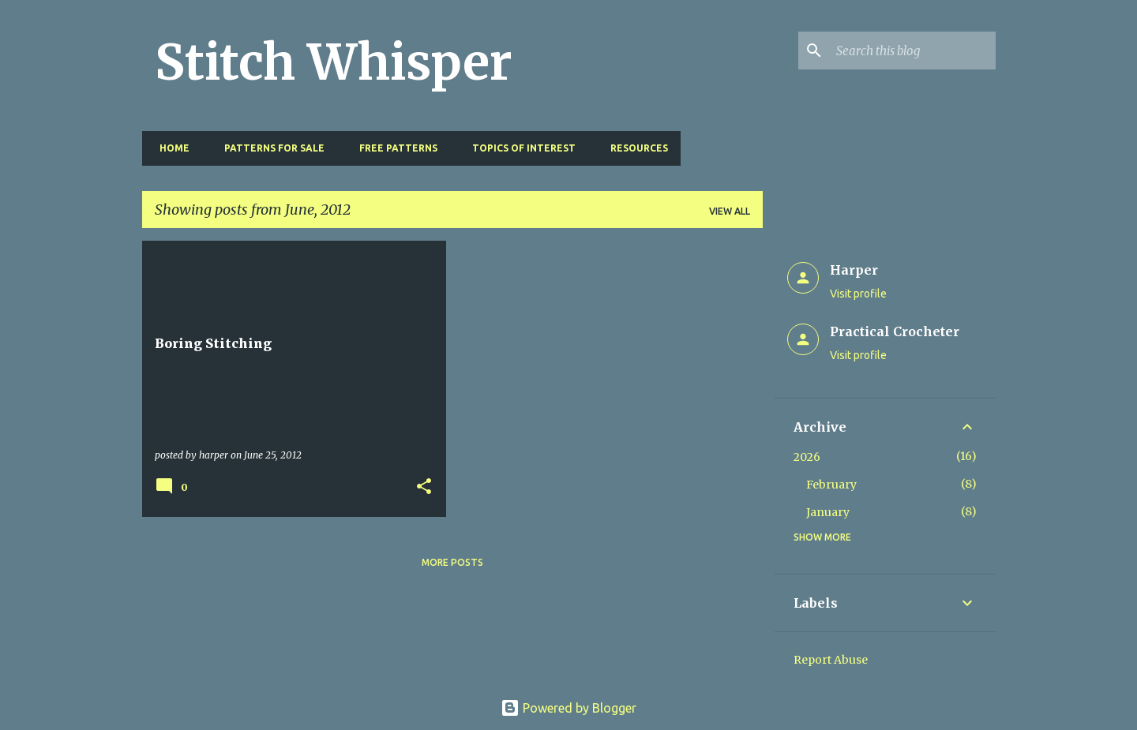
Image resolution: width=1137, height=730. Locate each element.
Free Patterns (394, 148)
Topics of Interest (519, 148)
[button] (424, 487)
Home (170, 148)
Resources (634, 148)
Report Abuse (831, 660)
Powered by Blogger (568, 708)
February (831, 484)
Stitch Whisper (333, 62)
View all (729, 211)
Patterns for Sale (270, 148)
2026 (807, 457)
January (828, 512)
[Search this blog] (913, 50)
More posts (452, 562)
